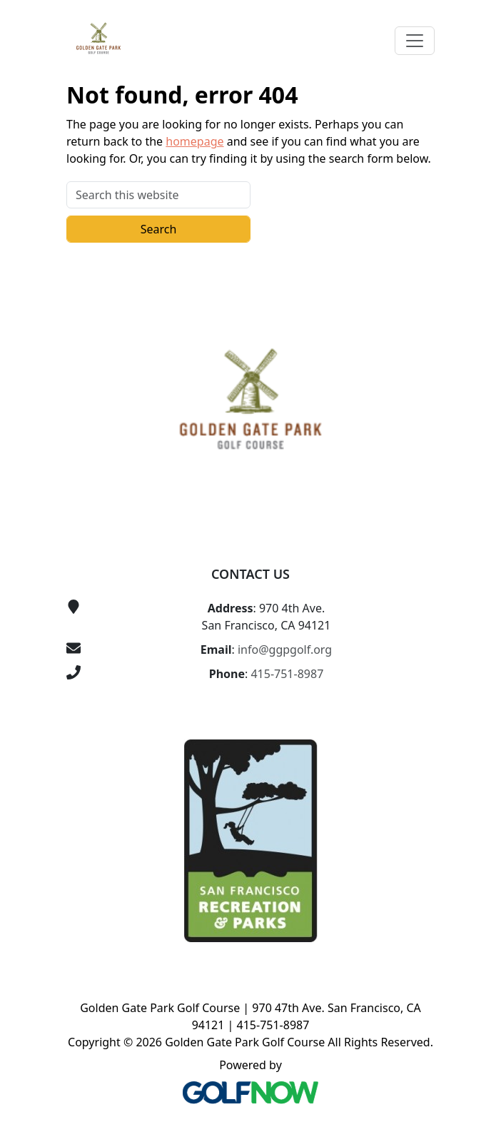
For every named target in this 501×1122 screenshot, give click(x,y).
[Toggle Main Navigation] (415, 40)
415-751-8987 (286, 674)
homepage (194, 141)
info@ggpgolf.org (285, 649)
